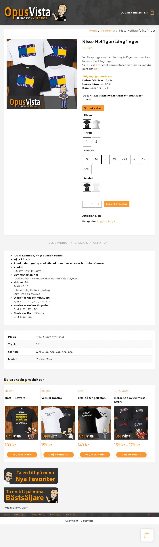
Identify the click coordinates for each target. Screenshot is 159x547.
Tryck (88, 133)
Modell (88, 178)
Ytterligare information (89, 243)
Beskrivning (58, 243)
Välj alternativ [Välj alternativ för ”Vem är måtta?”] (58, 455)
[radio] (87, 124)
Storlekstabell (93, 108)
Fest (80, 391)
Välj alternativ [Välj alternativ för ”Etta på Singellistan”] (95, 455)
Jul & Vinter (121, 391)
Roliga (111, 221)
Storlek (89, 150)
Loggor (101, 221)
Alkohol (46, 391)
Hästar (9, 391)
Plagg (88, 115)
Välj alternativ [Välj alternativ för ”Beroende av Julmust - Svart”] (131, 455)
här (96, 68)
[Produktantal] (92, 204)
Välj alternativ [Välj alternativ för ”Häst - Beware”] (22, 455)
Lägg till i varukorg (117, 204)
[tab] (59, 243)
